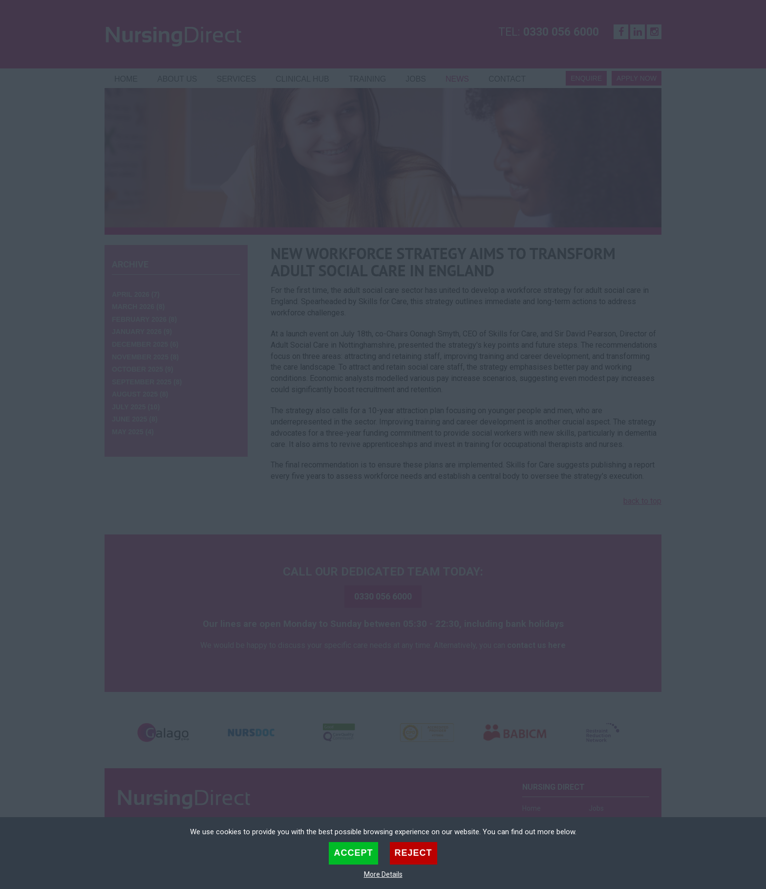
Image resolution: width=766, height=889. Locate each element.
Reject (413, 853)
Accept (353, 853)
